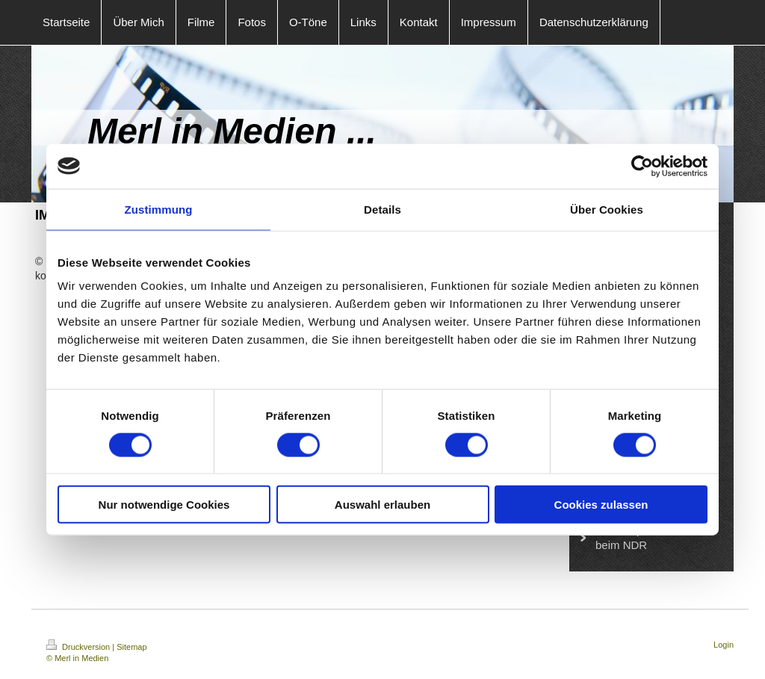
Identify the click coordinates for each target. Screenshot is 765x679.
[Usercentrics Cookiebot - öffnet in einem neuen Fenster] (642, 166)
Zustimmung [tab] (159, 208)
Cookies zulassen (601, 504)
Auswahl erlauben (382, 504)
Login (723, 644)
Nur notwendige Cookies (164, 504)
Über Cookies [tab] (606, 208)
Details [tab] (382, 208)
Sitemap (131, 646)
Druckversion (79, 646)
